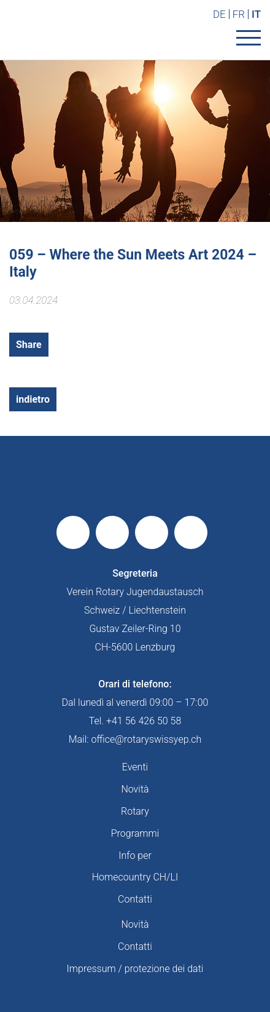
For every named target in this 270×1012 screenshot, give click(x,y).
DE (219, 14)
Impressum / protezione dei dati (135, 968)
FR (239, 14)
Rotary (135, 811)
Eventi (135, 767)
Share (29, 344)
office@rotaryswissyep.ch (146, 739)
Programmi (135, 833)
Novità (134, 789)
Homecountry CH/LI (135, 877)
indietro (33, 399)
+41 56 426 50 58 (143, 721)
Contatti (135, 899)
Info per (135, 855)
